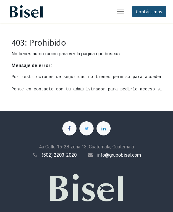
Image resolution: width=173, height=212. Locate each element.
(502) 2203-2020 (59, 155)
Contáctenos (149, 11)
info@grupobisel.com (119, 155)
